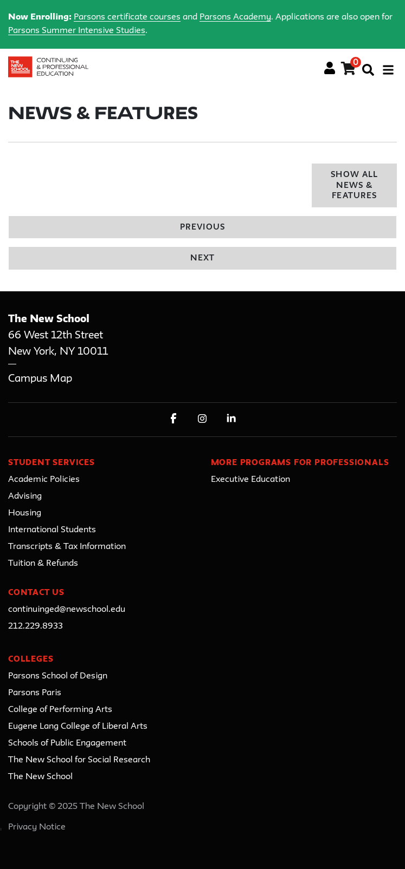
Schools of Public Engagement (67, 743)
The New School (40, 777)
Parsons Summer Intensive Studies (76, 31)
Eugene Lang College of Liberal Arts (77, 726)
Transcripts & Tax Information (67, 547)
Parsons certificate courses (127, 17)
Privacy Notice (37, 827)
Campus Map (40, 378)
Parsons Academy (235, 17)
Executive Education (250, 479)
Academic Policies (44, 479)
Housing (24, 513)
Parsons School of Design (57, 676)
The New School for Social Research (79, 760)
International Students (52, 530)
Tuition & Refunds (43, 563)
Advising (25, 496)
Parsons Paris (34, 693)
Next (202, 258)
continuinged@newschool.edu (66, 609)
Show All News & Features (354, 186)
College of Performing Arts (60, 710)
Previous (202, 227)
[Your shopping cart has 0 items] (349, 70)
